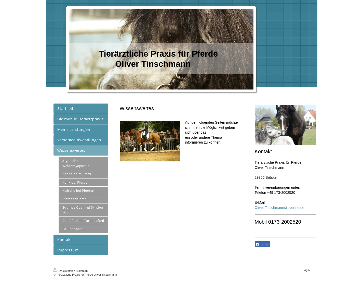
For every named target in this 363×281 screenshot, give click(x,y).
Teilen (262, 244)
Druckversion (64, 270)
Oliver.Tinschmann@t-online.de (279, 208)
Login (306, 270)
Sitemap (82, 270)
